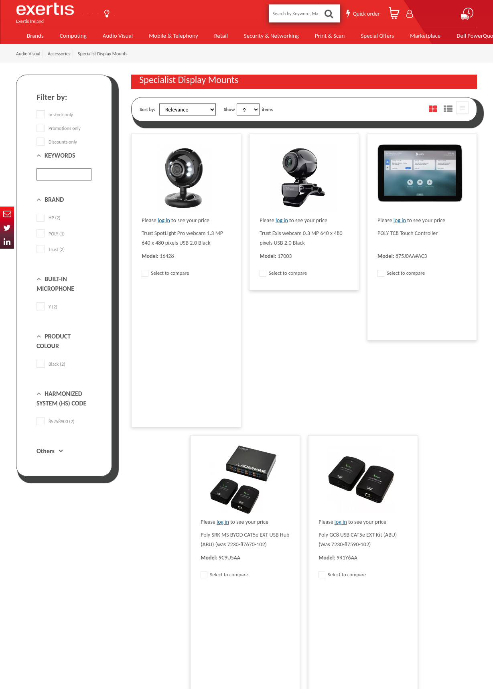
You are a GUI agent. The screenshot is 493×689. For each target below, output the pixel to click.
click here (72, 602)
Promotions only (59, 133)
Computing (70, 37)
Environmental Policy (221, 602)
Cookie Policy (144, 602)
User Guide (183, 13)
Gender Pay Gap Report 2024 (159, 626)
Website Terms (215, 578)
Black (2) (51, 369)
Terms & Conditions (150, 578)
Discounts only (57, 147)
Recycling (140, 614)
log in (164, 225)
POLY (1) (51, 238)
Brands (32, 37)
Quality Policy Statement (155, 566)
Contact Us (102, 12)
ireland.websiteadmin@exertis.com (80, 609)
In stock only (55, 120)
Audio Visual (113, 37)
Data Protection (146, 554)
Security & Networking (257, 37)
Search (331, 12)
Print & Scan (310, 37)
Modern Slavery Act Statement (230, 554)
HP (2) (49, 223)
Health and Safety (218, 614)
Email (7, 214)
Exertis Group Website (152, 590)
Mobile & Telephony (164, 37)
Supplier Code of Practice (225, 566)
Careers (208, 590)
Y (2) (47, 312)
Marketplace (400, 37)
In (7, 242)
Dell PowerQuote (450, 37)
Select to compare (165, 278)
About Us (143, 12)
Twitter (7, 228)
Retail (209, 37)
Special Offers (354, 37)
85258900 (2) (56, 427)
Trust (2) (51, 254)
